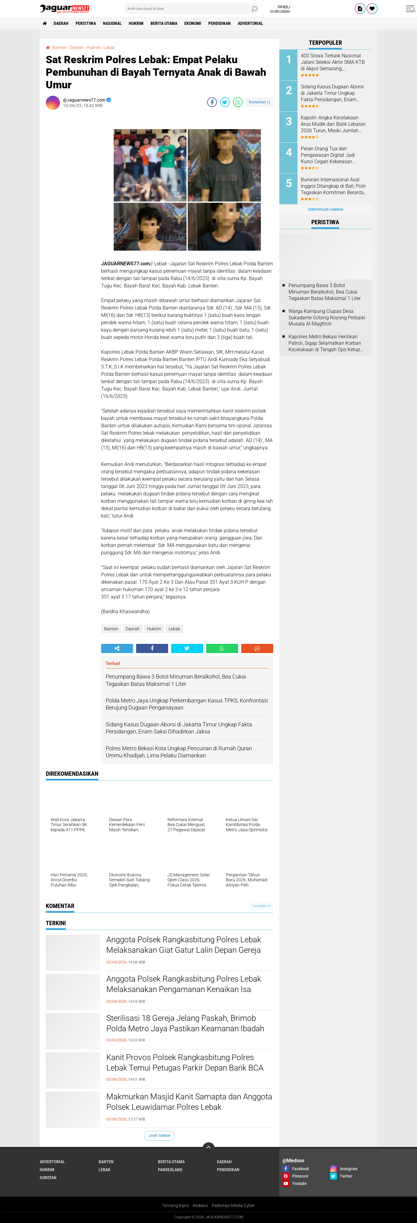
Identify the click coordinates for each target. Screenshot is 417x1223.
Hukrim (136, 23)
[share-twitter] (225, 102)
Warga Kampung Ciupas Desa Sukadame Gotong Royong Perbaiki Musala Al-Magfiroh (327, 317)
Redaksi (200, 1205)
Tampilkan (261, 906)
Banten (111, 628)
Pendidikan (219, 23)
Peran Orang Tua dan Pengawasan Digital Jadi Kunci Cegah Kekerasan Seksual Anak (328, 155)
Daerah (61, 23)
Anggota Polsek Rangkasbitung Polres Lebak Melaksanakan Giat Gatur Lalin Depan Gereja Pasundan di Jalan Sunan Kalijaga (183, 950)
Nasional (112, 23)
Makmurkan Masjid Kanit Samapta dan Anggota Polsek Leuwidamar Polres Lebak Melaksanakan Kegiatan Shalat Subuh (189, 1107)
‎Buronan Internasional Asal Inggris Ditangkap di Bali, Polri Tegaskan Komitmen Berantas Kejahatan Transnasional (333, 186)
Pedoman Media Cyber (233, 1205)
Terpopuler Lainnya (325, 210)
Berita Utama (164, 23)
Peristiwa (86, 23)
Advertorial (250, 23)
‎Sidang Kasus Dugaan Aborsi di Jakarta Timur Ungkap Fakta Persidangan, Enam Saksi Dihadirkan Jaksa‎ (332, 93)
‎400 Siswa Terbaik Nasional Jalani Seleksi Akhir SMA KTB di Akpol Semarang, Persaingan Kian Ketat (333, 62)
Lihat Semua (159, 1136)
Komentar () (259, 102)
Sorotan (48, 1177)
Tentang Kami (175, 1205)
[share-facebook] (212, 102)
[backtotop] (209, 1148)
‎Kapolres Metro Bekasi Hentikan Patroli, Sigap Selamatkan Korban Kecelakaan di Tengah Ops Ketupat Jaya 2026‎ (326, 343)
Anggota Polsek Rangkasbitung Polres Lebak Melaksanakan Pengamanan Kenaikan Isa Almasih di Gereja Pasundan (183, 989)
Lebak (174, 628)
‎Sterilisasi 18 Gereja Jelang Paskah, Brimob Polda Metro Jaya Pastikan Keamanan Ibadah (185, 1023)
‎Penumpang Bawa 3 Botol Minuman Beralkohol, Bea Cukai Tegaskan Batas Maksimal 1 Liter (325, 292)
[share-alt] (117, 648)
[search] (191, 8)
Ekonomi (192, 23)
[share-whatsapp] (238, 102)
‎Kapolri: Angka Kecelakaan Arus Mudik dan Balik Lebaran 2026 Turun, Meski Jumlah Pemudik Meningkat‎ (333, 124)
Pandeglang (170, 1169)
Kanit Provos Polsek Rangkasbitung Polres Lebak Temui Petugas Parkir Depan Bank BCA (184, 1062)
